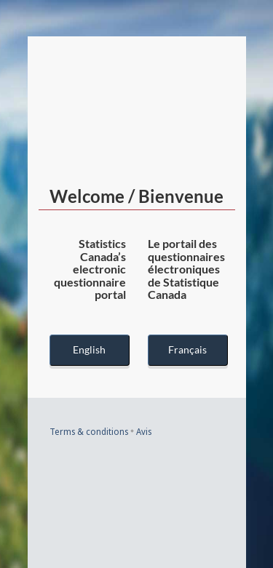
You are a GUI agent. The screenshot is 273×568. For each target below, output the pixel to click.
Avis (143, 431)
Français (187, 349)
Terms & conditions (89, 431)
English (89, 349)
